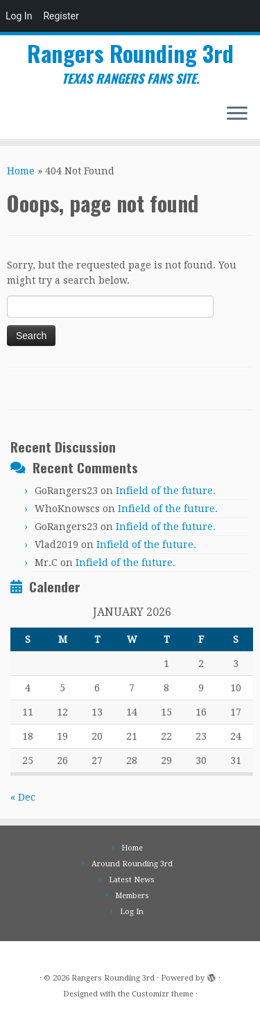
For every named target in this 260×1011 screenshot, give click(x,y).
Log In (19, 15)
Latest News (132, 879)
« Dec (22, 797)
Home (21, 170)
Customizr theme (162, 994)
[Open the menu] (237, 114)
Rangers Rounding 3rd (130, 53)
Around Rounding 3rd (132, 863)
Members (132, 895)
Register (60, 15)
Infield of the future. (166, 490)
